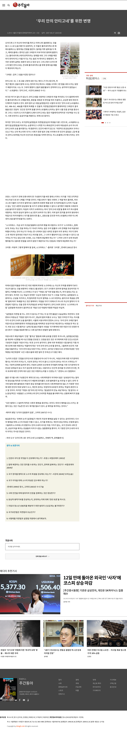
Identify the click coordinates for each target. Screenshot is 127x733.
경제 (77, 680)
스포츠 (60, 691)
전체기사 (61, 694)
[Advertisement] (24, 167)
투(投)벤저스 (92, 78)
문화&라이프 (63, 687)
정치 (60, 680)
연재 (94, 680)
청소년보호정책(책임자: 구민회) (73, 717)
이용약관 (46, 717)
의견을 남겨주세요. (14, 547)
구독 (104, 79)
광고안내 (113, 687)
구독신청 (113, 683)
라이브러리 (97, 687)
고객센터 (39, 717)
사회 (60, 683)
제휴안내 (32, 717)
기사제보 (113, 680)
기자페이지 (97, 691)
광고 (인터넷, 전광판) (21, 717)
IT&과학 (78, 687)
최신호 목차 (97, 683)
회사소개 (10, 717)
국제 (77, 683)
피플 (77, 691)
